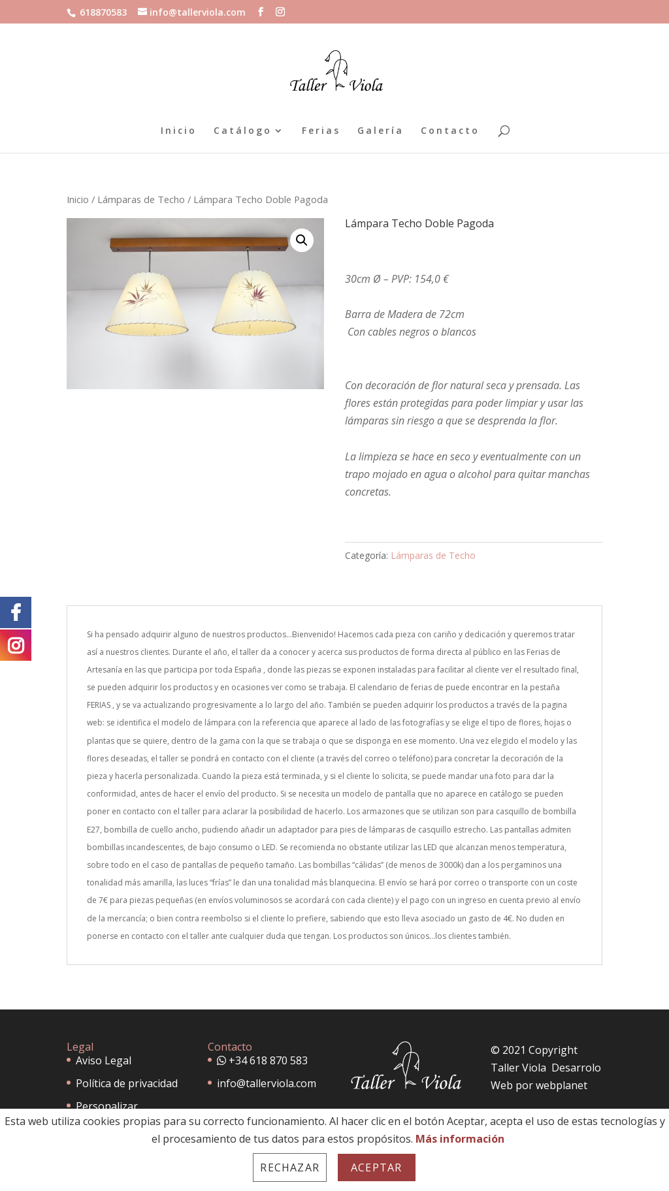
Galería (380, 131)
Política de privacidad (127, 1083)
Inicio (179, 131)
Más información (460, 1139)
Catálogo (243, 131)
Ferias (321, 131)
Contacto (450, 131)
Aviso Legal (103, 1060)
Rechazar (289, 1167)
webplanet (561, 1085)
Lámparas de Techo (141, 199)
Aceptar (376, 1167)
